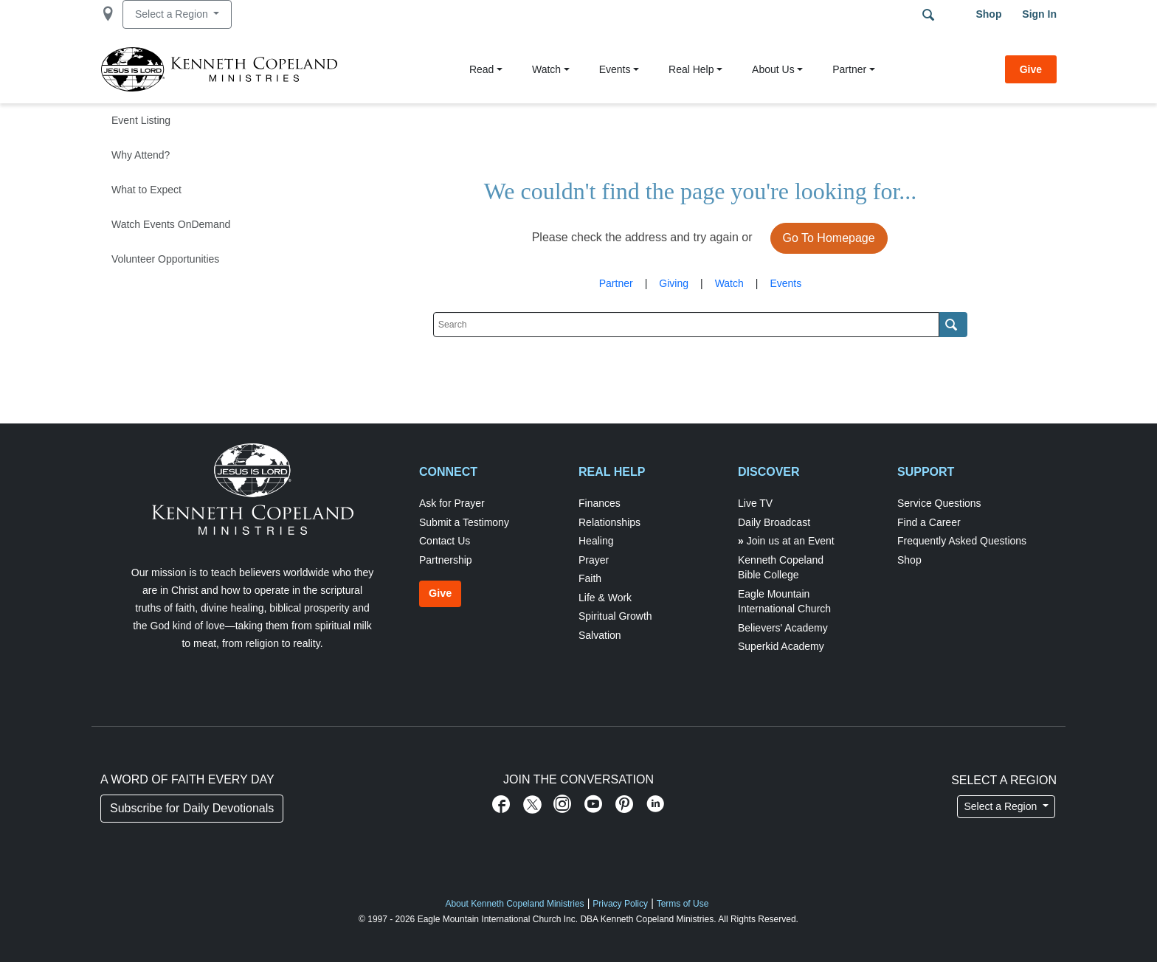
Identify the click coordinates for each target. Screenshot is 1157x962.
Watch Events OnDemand (170, 224)
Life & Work (605, 597)
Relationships (609, 522)
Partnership (445, 560)
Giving (673, 283)
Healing (595, 541)
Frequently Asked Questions (961, 541)
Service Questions (939, 503)
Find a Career (929, 522)
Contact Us (444, 541)
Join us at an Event (791, 541)
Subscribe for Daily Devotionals (192, 808)
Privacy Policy (620, 904)
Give (1031, 69)
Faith (589, 578)
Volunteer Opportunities (165, 259)
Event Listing (140, 120)
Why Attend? (140, 155)
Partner (849, 69)
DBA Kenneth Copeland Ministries (647, 919)
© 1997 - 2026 (387, 919)
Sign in (1039, 14)
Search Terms (928, 14)
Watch (546, 69)
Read (481, 69)
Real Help (691, 69)
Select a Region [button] (173, 14)
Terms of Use (683, 904)
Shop (988, 14)
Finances (599, 503)
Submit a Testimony (464, 522)
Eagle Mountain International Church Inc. (498, 919)
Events (615, 69)
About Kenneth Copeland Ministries (514, 904)
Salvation (599, 635)
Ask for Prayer (452, 503)
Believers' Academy (783, 628)
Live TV (755, 503)
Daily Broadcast (774, 522)
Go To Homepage (829, 238)
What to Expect (146, 189)
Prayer (593, 560)
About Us (773, 69)
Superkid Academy (781, 646)
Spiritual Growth (615, 616)
